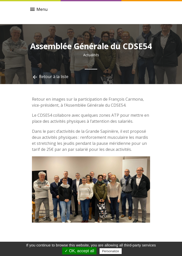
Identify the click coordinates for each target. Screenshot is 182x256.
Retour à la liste (50, 77)
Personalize (110, 251)
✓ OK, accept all (79, 251)
